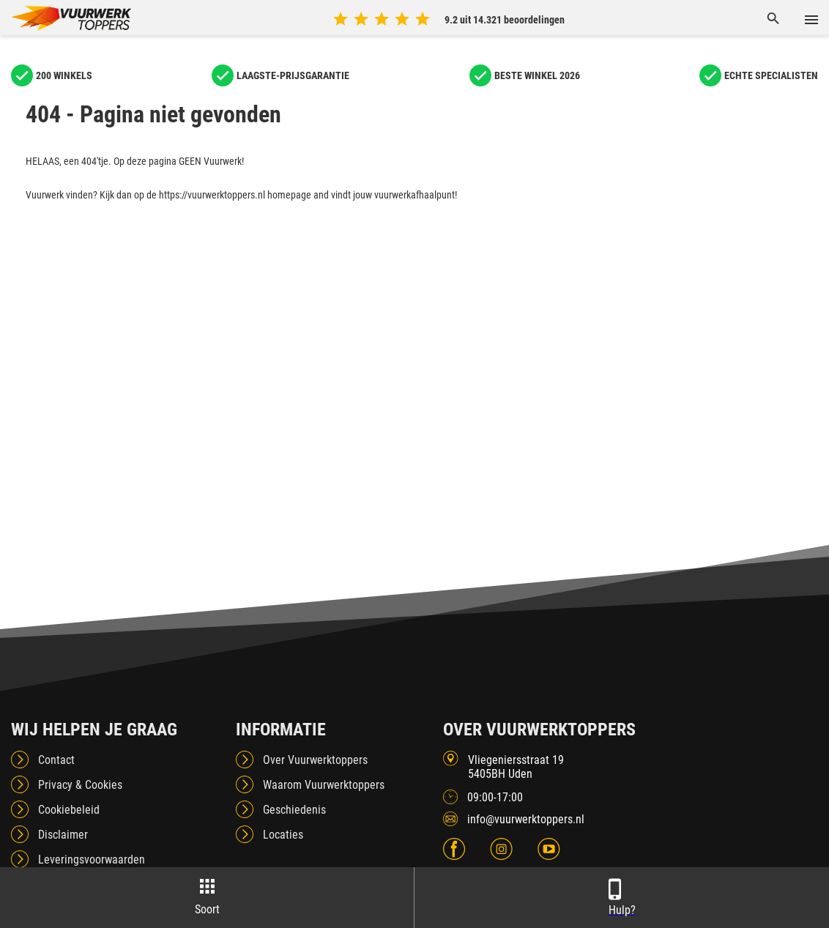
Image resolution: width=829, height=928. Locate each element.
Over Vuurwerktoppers (315, 760)
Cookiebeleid (69, 810)
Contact (56, 760)
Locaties (283, 835)
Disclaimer (63, 835)
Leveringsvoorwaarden (91, 859)
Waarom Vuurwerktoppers (323, 785)
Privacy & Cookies (80, 785)
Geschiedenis (294, 810)
